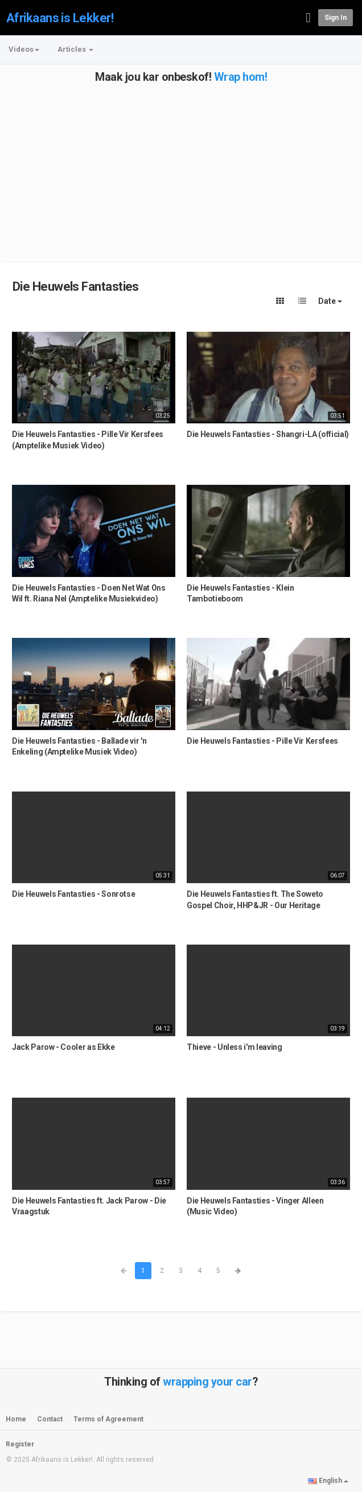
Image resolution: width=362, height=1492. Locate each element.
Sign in (335, 18)
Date (330, 301)
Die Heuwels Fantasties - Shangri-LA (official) (268, 434)
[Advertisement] (181, 162)
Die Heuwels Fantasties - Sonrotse (73, 894)
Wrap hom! (241, 77)
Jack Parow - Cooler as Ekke (63, 1047)
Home (16, 1419)
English (328, 1481)
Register (20, 1444)
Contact (50, 1419)
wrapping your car (207, 1381)
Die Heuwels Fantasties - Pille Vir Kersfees (262, 740)
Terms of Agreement (108, 1419)
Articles (75, 49)
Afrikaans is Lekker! (59, 18)
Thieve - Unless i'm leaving (234, 1047)
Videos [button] (24, 49)
